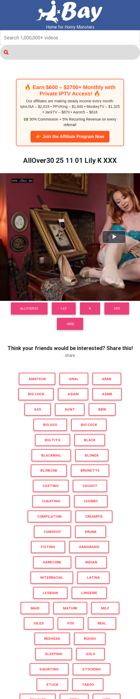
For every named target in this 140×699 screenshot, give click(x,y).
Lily (64, 308)
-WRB (70, 324)
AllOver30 (29, 308)
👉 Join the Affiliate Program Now (70, 136)
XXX (117, 308)
